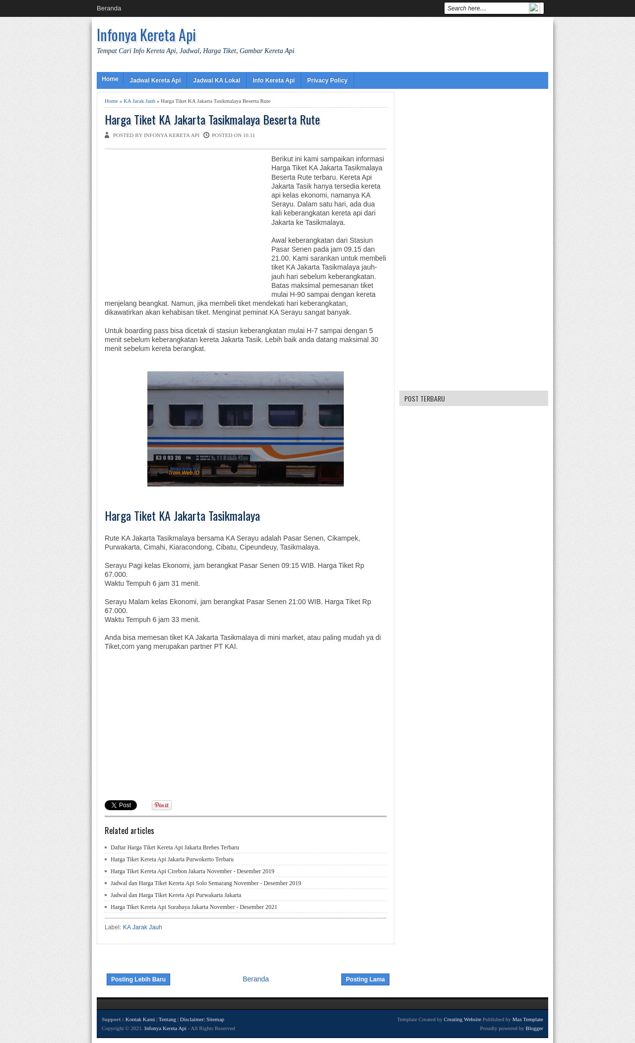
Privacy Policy (327, 80)
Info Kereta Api (274, 80)
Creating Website (462, 1019)
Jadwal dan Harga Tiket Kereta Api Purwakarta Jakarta (176, 895)
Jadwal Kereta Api (155, 80)
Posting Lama (365, 979)
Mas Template (527, 1019)
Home (110, 78)
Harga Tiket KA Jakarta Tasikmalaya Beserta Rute (212, 119)
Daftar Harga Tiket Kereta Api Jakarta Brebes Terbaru (175, 847)
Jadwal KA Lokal (216, 80)
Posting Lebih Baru (138, 979)
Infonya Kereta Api (146, 34)
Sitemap (215, 1019)
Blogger (534, 1028)
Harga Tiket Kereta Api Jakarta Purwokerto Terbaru (172, 859)
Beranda (109, 8)
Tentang (167, 1019)
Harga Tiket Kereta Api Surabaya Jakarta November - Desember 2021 (194, 907)
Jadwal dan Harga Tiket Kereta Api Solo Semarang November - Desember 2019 (206, 883)
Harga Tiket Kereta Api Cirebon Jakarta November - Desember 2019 (192, 871)
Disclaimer (192, 1019)
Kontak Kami (140, 1019)
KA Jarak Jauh (139, 101)
